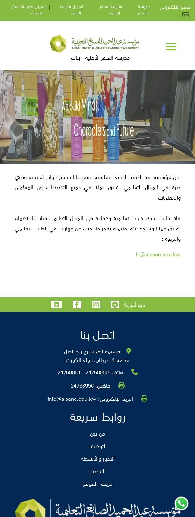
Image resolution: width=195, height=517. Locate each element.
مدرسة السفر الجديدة (111, 9)
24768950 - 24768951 (83, 372)
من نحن (97, 433)
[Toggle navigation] (171, 47)
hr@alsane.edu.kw (158, 254)
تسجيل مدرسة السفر (71, 9)
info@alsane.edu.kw (72, 398)
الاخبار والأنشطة (98, 458)
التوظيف (13, 190)
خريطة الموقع (97, 483)
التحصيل (97, 471)
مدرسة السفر (144, 9)
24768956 (82, 385)
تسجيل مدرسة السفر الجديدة (28, 9)
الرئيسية (32, 190)
